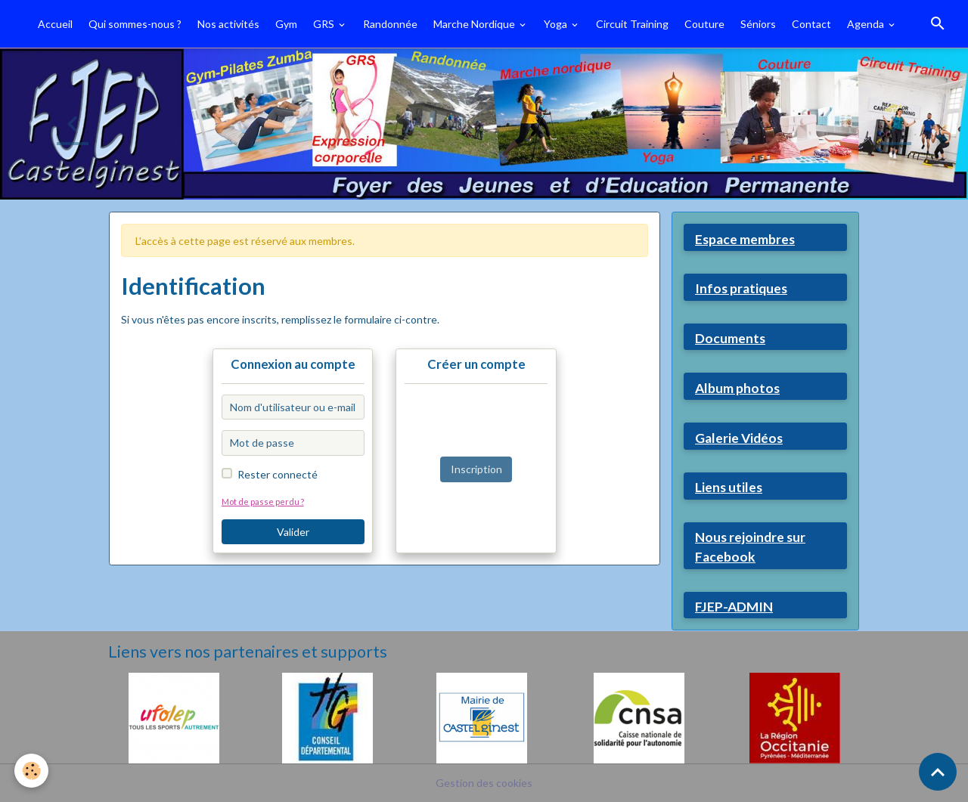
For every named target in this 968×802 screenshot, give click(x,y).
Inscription (476, 469)
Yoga (556, 23)
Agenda (866, 23)
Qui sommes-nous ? (135, 23)
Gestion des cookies (484, 782)
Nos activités (228, 23)
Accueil (55, 23)
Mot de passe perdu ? (263, 501)
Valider (293, 531)
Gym (286, 23)
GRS (325, 23)
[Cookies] (32, 771)
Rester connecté (277, 474)
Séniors (758, 23)
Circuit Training (632, 23)
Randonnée (390, 23)
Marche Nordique (475, 23)
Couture (704, 23)
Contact (811, 23)
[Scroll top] (938, 772)
